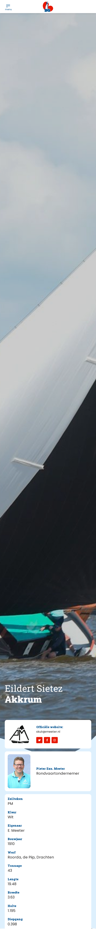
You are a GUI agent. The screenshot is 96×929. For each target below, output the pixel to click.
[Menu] (8, 5)
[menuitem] (8, 5)
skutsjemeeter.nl (48, 732)
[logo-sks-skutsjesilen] (48, 6)
